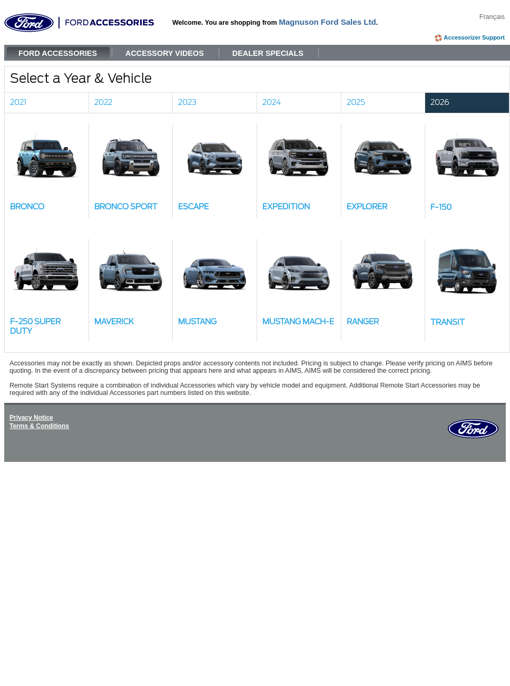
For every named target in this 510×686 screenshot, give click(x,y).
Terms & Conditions (39, 426)
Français (492, 17)
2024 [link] (271, 103)
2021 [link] (18, 103)
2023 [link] (187, 103)
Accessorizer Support (474, 37)
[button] (47, 171)
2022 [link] (103, 103)
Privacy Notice (31, 417)
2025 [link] (356, 103)
